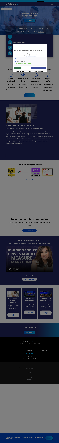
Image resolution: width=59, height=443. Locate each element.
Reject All (34, 67)
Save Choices (17, 67)
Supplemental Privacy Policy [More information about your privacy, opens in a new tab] (31, 56)
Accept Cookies (42, 67)
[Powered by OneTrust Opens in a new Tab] (17, 71)
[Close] (46, 45)
